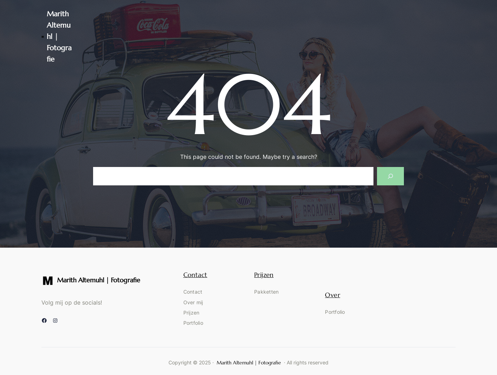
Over (332, 295)
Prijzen (264, 275)
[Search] (390, 176)
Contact (195, 275)
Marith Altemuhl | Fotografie (98, 280)
